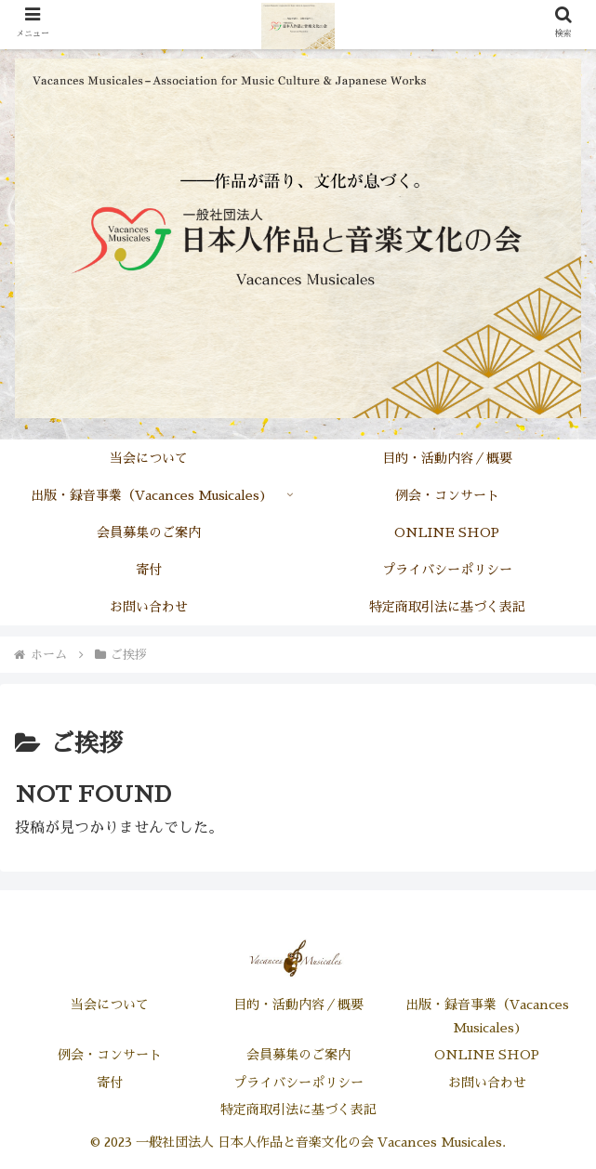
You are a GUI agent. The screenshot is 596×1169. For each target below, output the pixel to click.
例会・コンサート (110, 1054)
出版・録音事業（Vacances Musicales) (487, 1016)
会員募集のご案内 (298, 1054)
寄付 (110, 1082)
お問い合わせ (487, 1082)
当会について (110, 1004)
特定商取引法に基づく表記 (298, 1109)
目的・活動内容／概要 (298, 1004)
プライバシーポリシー (298, 1082)
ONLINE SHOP (486, 1054)
